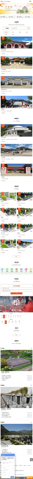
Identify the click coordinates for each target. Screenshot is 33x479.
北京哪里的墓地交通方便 (5, 412)
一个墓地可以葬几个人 (5, 449)
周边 (20, 32)
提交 (16, 293)
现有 (6, 34)
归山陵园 (2, 109)
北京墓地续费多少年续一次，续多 (6, 452)
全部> (31, 348)
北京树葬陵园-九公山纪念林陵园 (6, 375)
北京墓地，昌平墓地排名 (5, 378)
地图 (13, 34)
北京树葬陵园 (15, 465)
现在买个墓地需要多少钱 (5, 415)
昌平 (13, 32)
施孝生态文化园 (3, 89)
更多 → (17, 256)
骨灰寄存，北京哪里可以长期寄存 (6, 377)
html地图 (21, 474)
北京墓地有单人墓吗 (4, 445)
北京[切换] (8, 1)
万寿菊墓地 (20, 465)
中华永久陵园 (3, 69)
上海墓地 (28, 465)
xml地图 (18, 474)
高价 (27, 32)
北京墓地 (24, 465)
